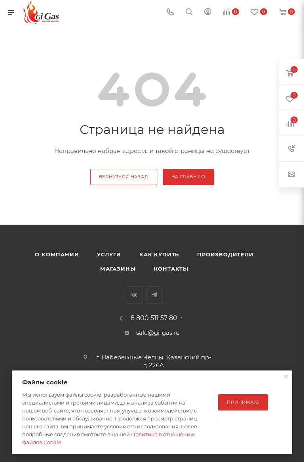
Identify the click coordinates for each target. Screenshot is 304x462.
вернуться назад (123, 176)
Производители (225, 254)
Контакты (171, 268)
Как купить (159, 254)
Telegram (154, 295)
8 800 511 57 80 (154, 318)
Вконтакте (134, 295)
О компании (57, 254)
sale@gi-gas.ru (158, 332)
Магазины (117, 268)
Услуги (109, 254)
